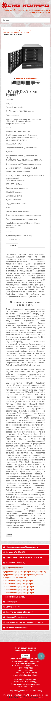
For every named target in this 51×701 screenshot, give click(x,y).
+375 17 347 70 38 (22, 673)
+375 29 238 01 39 (20, 666)
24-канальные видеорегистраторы (18, 590)
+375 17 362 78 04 (25, 670)
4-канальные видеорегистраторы (18, 581)
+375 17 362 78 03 (25, 668)
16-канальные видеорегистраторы (18, 587)
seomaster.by (36, 690)
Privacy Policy (13, 697)
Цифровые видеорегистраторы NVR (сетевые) (23, 575)
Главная (6, 30)
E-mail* (25, 656)
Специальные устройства (14, 578)
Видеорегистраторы (25, 30)
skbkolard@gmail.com (28, 675)
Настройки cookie (26, 686)
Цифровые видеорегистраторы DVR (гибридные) (24, 572)
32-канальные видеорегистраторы (16, 32)
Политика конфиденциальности (25, 684)
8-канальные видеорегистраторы (18, 584)
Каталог (13, 30)
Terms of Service (30, 697)
